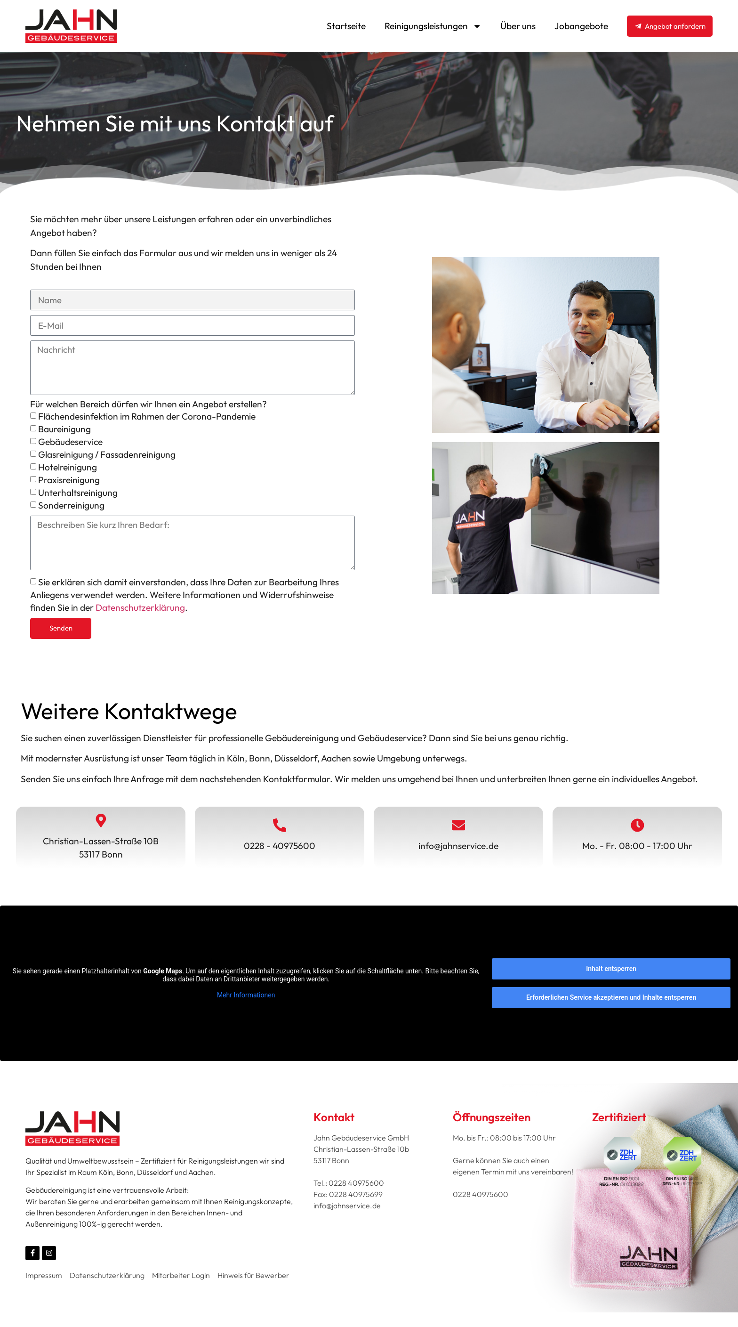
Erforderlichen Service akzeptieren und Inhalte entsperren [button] (611, 1001)
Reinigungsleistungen (433, 26)
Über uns (518, 26)
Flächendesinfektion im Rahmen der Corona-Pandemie (147, 418)
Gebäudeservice (70, 443)
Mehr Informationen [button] (246, 999)
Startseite (346, 26)
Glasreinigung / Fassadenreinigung (107, 456)
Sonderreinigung (71, 507)
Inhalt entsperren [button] (611, 972)
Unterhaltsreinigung (78, 494)
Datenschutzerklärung (140, 610)
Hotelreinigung (67, 469)
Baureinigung (64, 431)
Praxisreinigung (69, 481)
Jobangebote (581, 26)
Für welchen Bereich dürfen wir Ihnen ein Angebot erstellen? (148, 406)
